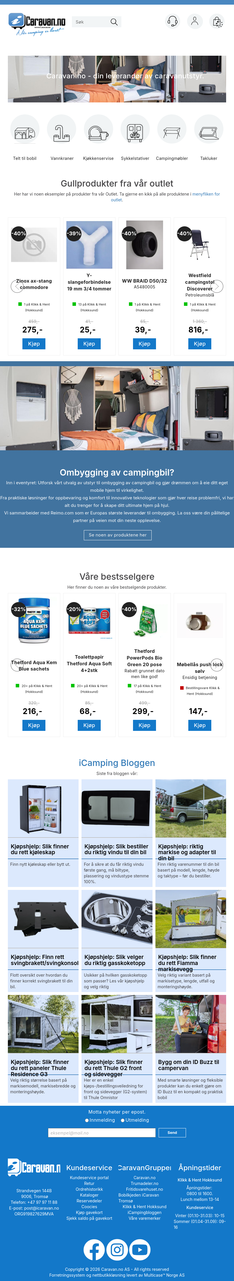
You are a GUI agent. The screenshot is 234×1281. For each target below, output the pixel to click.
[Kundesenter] (172, 21)
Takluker (208, 142)
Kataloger (89, 1195)
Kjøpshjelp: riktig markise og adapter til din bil (187, 850)
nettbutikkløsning (108, 1275)
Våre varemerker (145, 1218)
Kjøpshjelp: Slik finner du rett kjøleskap (40, 850)
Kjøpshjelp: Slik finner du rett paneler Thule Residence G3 (40, 1065)
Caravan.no (145, 1177)
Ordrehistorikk (89, 1189)
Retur (89, 1183)
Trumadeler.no (144, 1183)
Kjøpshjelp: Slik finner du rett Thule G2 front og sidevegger (113, 1065)
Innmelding (102, 1120)
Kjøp (34, 344)
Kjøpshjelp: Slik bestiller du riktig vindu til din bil (116, 850)
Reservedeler (89, 1200)
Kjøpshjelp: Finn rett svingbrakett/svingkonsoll (43, 960)
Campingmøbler (172, 142)
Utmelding (137, 1120)
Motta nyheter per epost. (117, 1112)
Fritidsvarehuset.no (144, 1189)
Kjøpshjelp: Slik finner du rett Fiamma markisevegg (187, 960)
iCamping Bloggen (117, 763)
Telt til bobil (25, 142)
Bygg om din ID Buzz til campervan (188, 1065)
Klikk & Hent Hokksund (144, 1206)
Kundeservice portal (89, 1177)
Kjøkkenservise (98, 142)
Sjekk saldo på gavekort (89, 1218)
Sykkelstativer (135, 142)
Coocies (89, 1206)
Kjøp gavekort (89, 1212)
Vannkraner (61, 142)
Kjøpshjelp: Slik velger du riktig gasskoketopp (114, 960)
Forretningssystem (67, 1275)
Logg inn (195, 22)
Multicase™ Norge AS (164, 1275)
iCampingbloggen (144, 1212)
